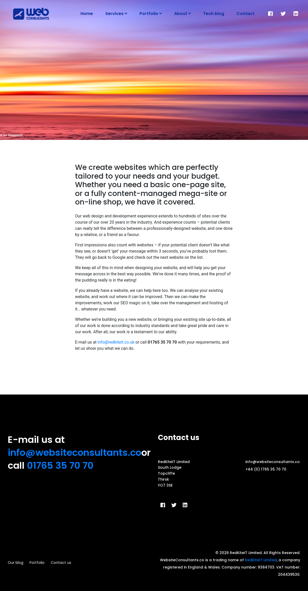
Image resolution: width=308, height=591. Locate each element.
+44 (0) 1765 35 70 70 (265, 469)
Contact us (61, 562)
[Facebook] (270, 13)
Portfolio (37, 562)
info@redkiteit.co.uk (116, 342)
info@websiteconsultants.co (74, 452)
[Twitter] (283, 13)
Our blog (15, 562)
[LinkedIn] (296, 13)
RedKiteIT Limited (261, 560)
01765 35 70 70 (60, 465)
